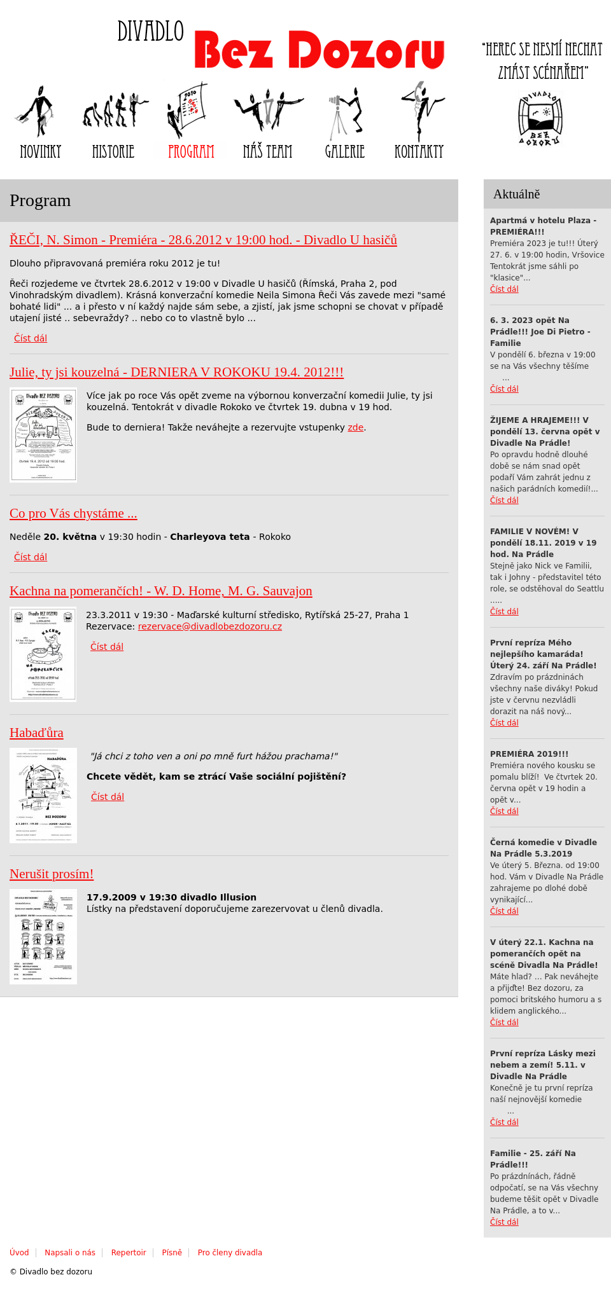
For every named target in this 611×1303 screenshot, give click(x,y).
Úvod (19, 1252)
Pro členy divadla (230, 1252)
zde (355, 427)
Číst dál (504, 289)
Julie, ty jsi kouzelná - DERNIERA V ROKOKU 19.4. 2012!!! (177, 372)
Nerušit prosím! (52, 873)
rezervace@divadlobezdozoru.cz (210, 626)
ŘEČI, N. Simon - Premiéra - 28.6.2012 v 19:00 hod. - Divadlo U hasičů (203, 239)
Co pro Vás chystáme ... (73, 513)
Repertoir (128, 1252)
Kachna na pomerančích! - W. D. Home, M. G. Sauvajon (161, 590)
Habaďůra (37, 732)
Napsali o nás (70, 1252)
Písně (172, 1252)
